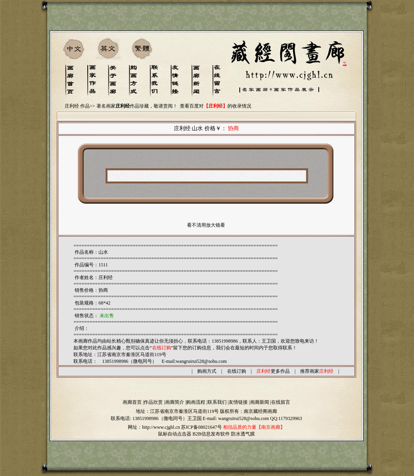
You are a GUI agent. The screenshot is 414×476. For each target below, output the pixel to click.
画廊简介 (174, 402)
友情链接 (238, 402)
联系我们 (217, 402)
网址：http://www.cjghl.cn (154, 427)
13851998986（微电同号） (160, 418)
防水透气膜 (243, 434)
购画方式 (206, 371)
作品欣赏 (153, 402)
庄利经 (105, 277)
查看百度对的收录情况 (215, 106)
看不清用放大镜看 (206, 225)
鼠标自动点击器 (174, 434)
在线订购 (236, 371)
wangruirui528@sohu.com (201, 361)
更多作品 (273, 371)
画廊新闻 (259, 402)
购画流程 (195, 402)
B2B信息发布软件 (211, 434)
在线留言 (280, 402)
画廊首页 (132, 402)
